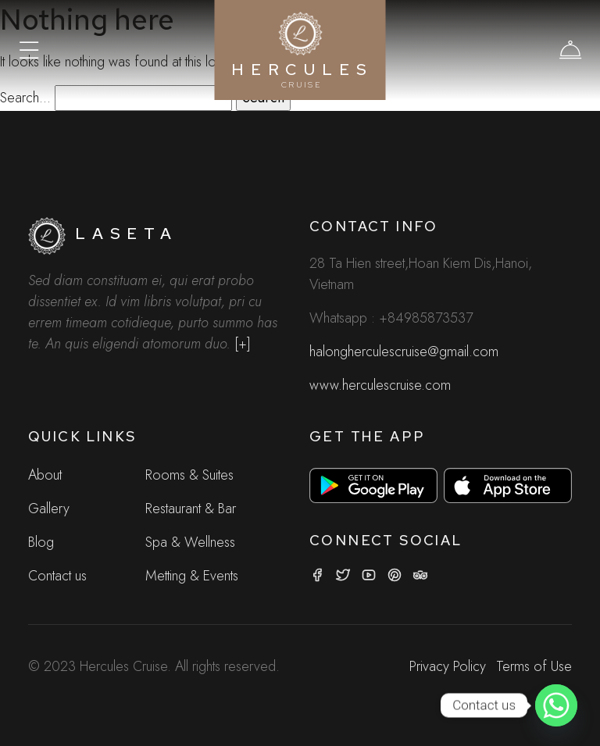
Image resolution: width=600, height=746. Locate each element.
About (45, 475)
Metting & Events (191, 576)
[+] (242, 344)
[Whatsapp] (556, 705)
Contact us (57, 576)
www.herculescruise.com (380, 385)
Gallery (49, 508)
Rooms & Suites (189, 475)
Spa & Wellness (190, 542)
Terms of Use (534, 666)
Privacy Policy (447, 666)
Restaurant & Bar (190, 508)
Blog (41, 542)
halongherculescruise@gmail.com (403, 351)
